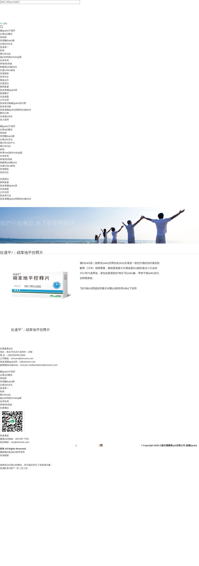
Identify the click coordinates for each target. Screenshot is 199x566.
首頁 (2, 123)
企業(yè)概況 (6, 34)
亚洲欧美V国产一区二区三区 (14, 468)
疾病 (2, 50)
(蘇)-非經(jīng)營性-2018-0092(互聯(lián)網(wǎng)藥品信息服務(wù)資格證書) (37, 445)
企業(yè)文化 (6, 44)
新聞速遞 (4, 86)
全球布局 (4, 60)
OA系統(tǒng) (6, 460)
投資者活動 (5, 106)
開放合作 (4, 80)
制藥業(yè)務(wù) (8, 67)
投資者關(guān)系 (8, 90)
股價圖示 (4, 93)
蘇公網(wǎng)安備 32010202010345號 (120, 445)
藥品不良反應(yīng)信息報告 (14, 368)
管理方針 (4, 77)
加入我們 (4, 119)
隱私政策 (40, 368)
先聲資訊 (4, 83)
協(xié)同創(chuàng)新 (11, 57)
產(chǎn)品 (5, 53)
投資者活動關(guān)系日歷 (13, 103)
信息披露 (4, 96)
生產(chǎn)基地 (7, 70)
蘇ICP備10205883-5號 (88, 445)
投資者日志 (5, 195)
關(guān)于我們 (7, 30)
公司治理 (4, 100)
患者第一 (4, 47)
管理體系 (4, 73)
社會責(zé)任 (6, 116)
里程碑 (3, 37)
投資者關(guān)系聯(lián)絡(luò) (15, 109)
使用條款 (32, 368)
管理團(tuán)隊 (7, 40)
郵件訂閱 (4, 113)
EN (5, 23)
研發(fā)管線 (6, 63)
